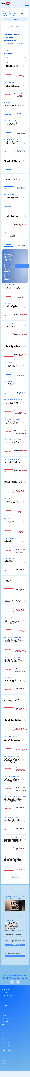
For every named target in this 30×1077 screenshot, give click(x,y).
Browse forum (15, 948)
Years (3, 1039)
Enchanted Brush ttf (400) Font (11, 756)
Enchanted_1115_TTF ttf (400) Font (12, 657)
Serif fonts (6, 31)
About (3, 1060)
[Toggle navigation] (27, 3)
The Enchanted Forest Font (10, 62)
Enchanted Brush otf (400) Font (11, 776)
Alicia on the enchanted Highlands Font (13, 233)
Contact (4, 1063)
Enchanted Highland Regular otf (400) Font (14, 857)
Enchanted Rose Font (9, 82)
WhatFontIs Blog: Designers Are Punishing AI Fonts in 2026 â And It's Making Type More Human (15, 897)
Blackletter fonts (20, 43)
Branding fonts (7, 50)
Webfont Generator (15, 955)
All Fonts (15, 12)
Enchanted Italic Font (9, 697)
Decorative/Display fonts (10, 40)
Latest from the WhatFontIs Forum (13, 916)
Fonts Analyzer (6, 1005)
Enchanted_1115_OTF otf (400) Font (12, 637)
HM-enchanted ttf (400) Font (11, 598)
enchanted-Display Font (9, 323)
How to (4, 1015)
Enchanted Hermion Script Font (11, 419)
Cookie (4, 1057)
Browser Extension (7, 995)
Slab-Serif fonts (8, 34)
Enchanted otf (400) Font (10, 617)
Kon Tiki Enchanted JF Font (10, 538)
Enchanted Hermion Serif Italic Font (13, 439)
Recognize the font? (15, 944)
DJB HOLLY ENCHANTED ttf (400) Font (13, 479)
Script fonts (17, 34)
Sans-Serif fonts (16, 31)
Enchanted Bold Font (9, 717)
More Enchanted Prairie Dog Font (12, 139)
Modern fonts (7, 47)
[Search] (25, 57)
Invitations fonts (8, 53)
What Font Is (6, 12)
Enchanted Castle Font (9, 176)
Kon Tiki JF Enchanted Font (10, 558)
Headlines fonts (17, 50)
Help (3, 1012)
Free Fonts (5, 1021)
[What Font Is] (5, 3)
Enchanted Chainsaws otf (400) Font (13, 837)
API (3, 1024)
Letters (4, 1036)
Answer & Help (9, 920)
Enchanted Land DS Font (10, 343)
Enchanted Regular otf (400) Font (12, 817)
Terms (3, 1054)
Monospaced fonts (8, 37)
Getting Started (6, 1018)
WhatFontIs (9, 976)
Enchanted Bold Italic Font (10, 736)
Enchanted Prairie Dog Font (10, 121)
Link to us (4, 992)
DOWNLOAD (8, 74)
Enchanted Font (7, 303)
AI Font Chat (5, 999)
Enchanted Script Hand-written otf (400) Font (15, 796)
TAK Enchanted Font (9, 102)
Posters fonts (16, 47)
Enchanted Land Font (9, 194)
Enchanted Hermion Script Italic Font (13, 399)
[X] (18, 982)
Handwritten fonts (8, 43)
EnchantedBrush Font (9, 381)
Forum (4, 1029)
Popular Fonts (5, 1042)
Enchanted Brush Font (9, 362)
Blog (3, 1002)
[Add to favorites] (24, 66)
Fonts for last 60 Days (7, 1033)
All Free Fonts (15, 26)
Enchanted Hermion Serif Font (11, 459)
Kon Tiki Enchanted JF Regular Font (12, 578)
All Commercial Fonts (15, 23)
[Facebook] (12, 982)
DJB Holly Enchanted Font (10, 157)
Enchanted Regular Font (9, 285)
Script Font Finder (7, 1045)
